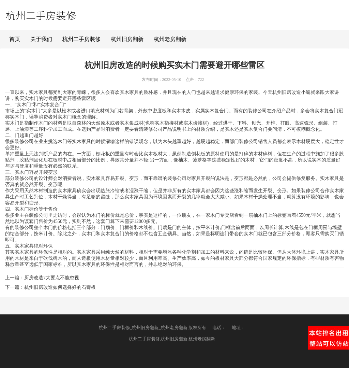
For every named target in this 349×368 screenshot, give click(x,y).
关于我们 (41, 39)
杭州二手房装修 (81, 39)
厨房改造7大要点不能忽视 (51, 277)
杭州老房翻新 (170, 39)
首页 (14, 39)
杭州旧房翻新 (127, 39)
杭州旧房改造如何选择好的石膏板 (60, 287)
